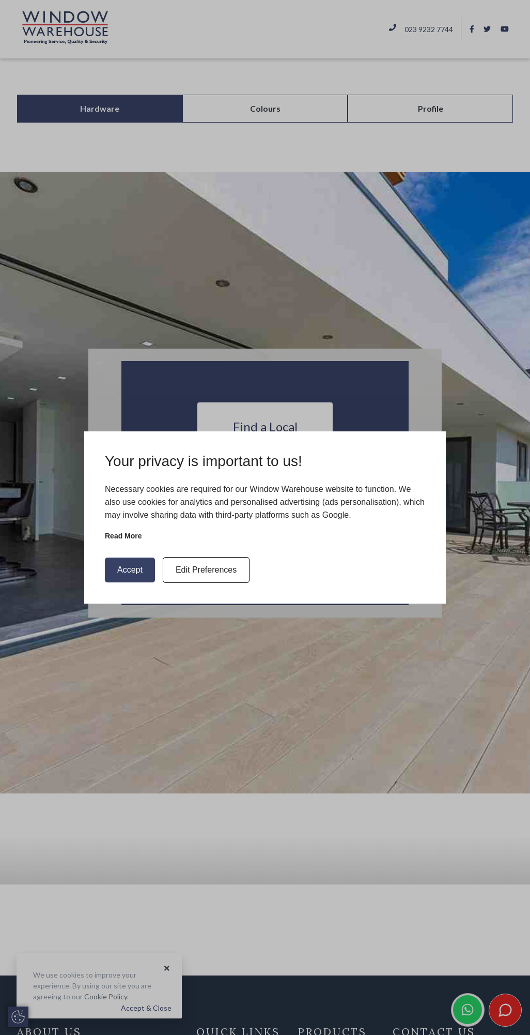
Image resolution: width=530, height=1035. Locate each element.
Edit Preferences (206, 569)
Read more (123, 536)
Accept (130, 569)
